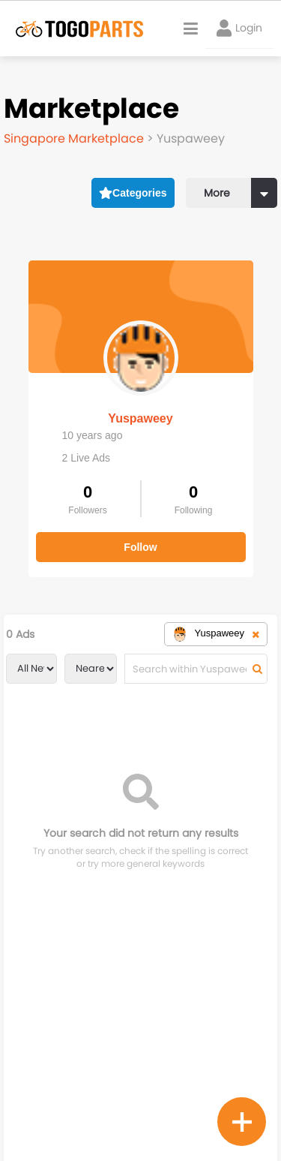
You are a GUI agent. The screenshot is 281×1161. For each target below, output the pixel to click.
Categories (133, 193)
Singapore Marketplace (75, 138)
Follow (140, 547)
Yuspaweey (140, 418)
